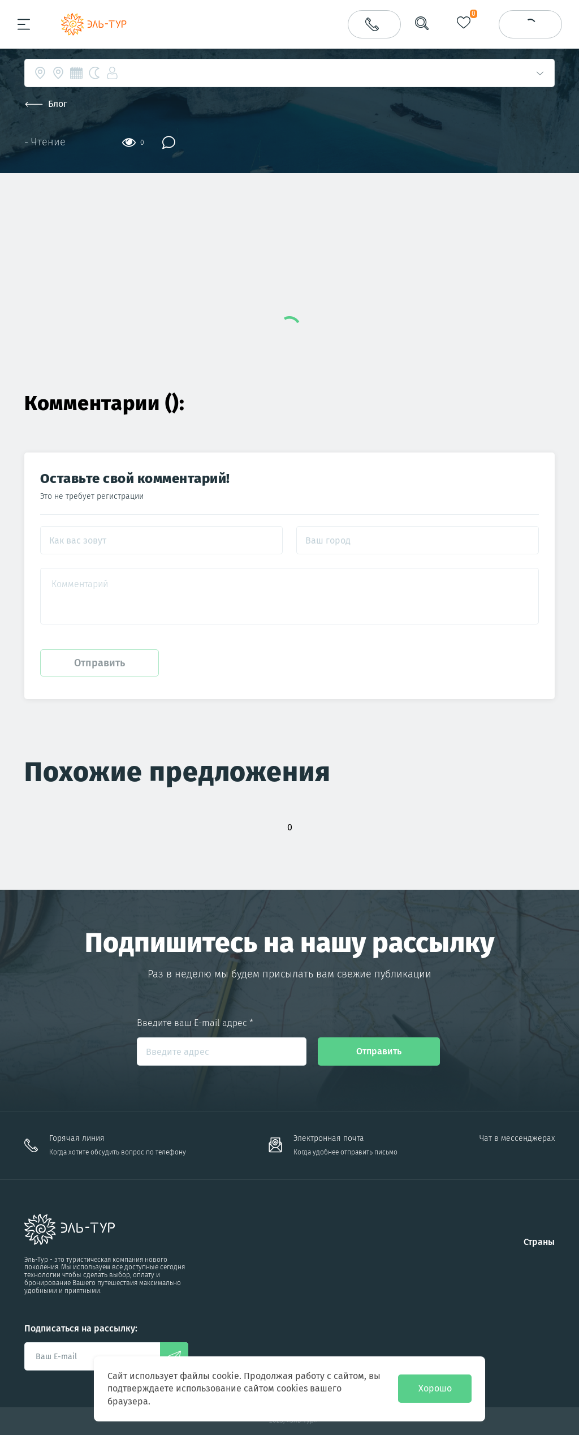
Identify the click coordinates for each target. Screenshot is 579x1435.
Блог (45, 103)
